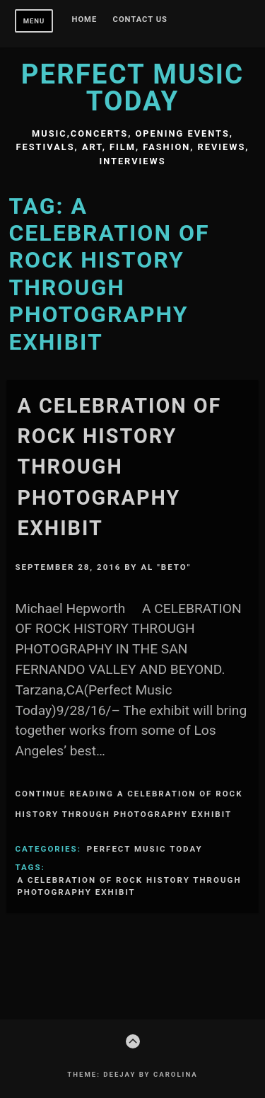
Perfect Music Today (132, 87)
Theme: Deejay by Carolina (132, 1074)
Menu (34, 21)
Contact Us (140, 20)
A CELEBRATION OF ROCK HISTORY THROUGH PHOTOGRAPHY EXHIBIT (119, 467)
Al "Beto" (166, 567)
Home (85, 20)
